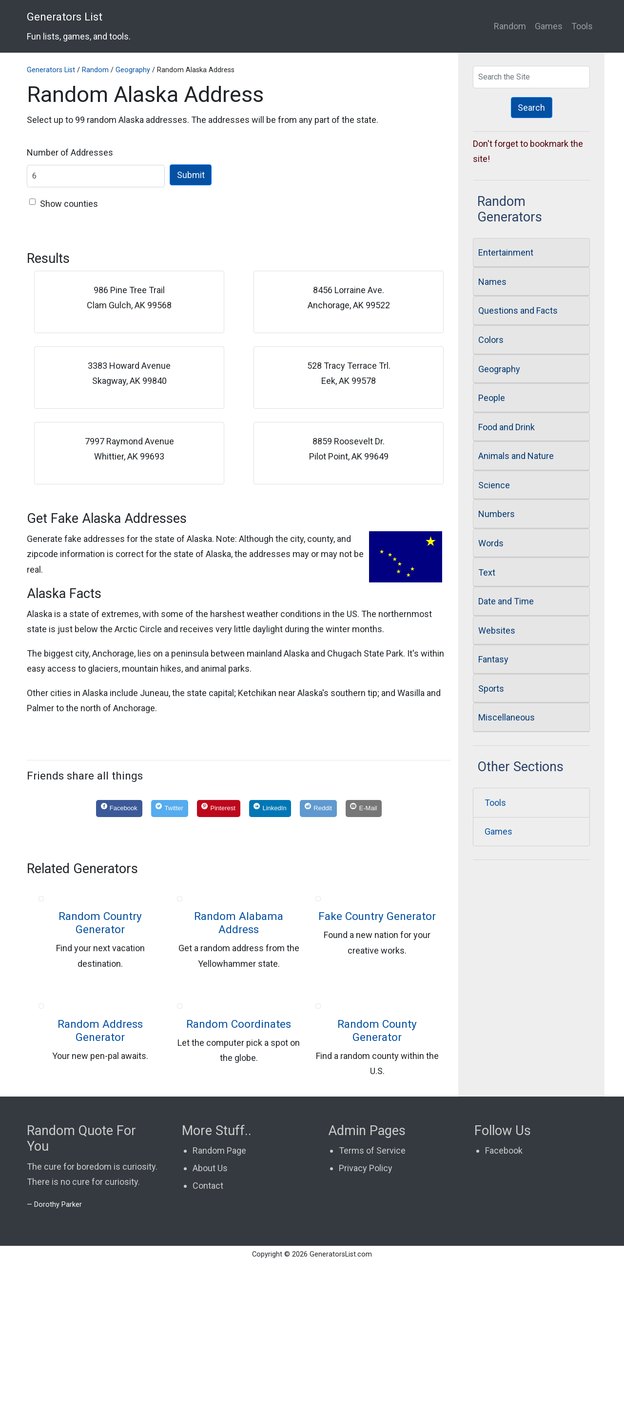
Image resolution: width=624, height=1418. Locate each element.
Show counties (69, 204)
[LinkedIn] (270, 809)
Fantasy (493, 659)
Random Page (219, 1307)
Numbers (496, 514)
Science (494, 485)
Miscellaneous (506, 717)
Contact (208, 1343)
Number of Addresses (70, 152)
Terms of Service (372, 1307)
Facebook (504, 1307)
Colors (491, 340)
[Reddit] (318, 809)
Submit (191, 175)
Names (492, 282)
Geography (133, 70)
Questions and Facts (518, 310)
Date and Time (506, 601)
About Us (210, 1325)
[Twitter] (169, 809)
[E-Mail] (364, 809)
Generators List (79, 25)
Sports (491, 688)
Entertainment (505, 252)
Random (510, 26)
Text (486, 572)
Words (491, 543)
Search (531, 107)
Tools (582, 26)
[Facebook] (119, 809)
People (491, 398)
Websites (496, 630)
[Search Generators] (531, 77)
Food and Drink (506, 427)
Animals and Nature (516, 456)
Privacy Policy (365, 1325)
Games (549, 26)
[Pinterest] (218, 809)
